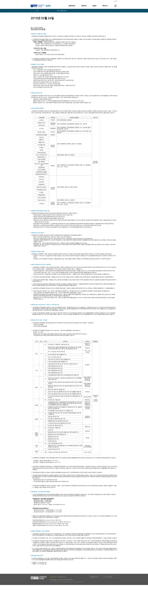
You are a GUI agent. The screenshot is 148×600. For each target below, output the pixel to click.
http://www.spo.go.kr (51, 523)
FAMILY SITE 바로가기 (108, 576)
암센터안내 (72, 6)
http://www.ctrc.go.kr (52, 525)
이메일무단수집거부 (62, 576)
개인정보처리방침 (53, 576)
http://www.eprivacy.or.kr (52, 522)
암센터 (48, 6)
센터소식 (105, 6)
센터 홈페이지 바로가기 (94, 576)
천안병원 (115, 1)
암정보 (94, 6)
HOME (32, 10)
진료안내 (83, 6)
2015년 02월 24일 (61, 10)
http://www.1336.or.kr (49, 520)
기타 (37, 10)
